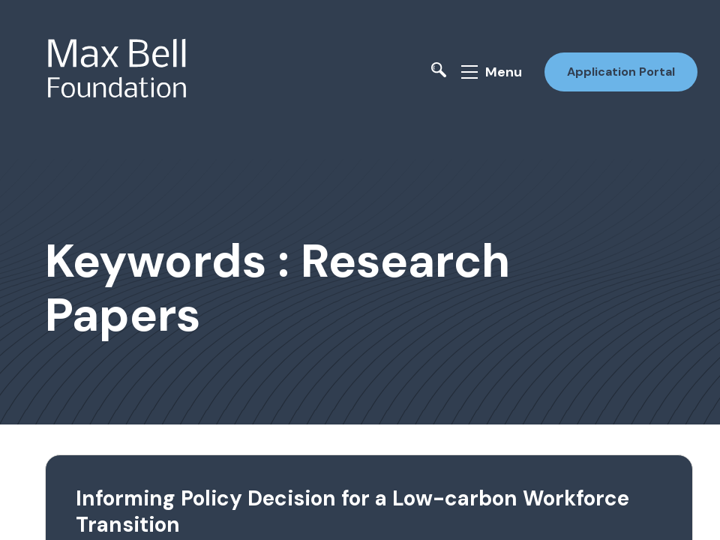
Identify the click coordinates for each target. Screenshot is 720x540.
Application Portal (621, 72)
